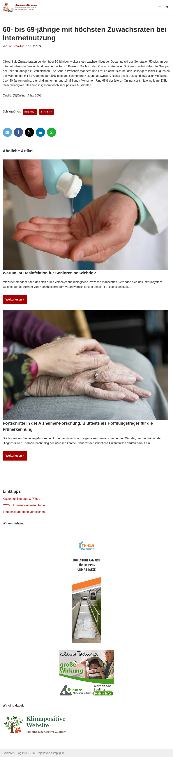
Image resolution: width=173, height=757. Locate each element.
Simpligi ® (57, 753)
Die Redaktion (16, 46)
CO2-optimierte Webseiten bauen (24, 505)
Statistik (46, 111)
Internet (30, 111)
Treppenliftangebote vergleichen (24, 511)
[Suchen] (167, 7)
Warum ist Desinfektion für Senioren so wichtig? (49, 273)
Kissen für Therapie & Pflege (21, 498)
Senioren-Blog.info (15, 753)
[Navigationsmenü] (159, 7)
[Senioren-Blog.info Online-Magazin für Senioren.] (21, 7)
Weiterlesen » (13, 300)
